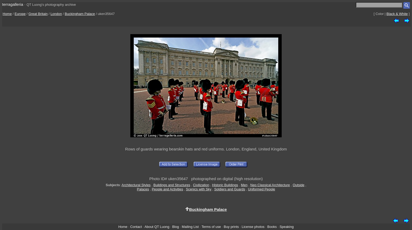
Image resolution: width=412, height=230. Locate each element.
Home (7, 14)
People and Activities (167, 189)
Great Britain (38, 14)
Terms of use (211, 227)
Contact (136, 227)
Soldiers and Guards (229, 189)
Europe (20, 14)
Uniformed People (261, 189)
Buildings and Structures (171, 185)
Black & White (397, 14)
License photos (253, 227)
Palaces (143, 189)
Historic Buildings (225, 185)
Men (244, 185)
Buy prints (231, 227)
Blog (175, 227)
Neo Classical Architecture (270, 185)
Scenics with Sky (199, 189)
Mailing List (190, 227)
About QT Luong (157, 227)
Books (272, 227)
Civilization (201, 185)
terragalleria (12, 4)
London (56, 14)
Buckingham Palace (80, 14)
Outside (298, 185)
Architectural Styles (136, 185)
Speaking (287, 227)
